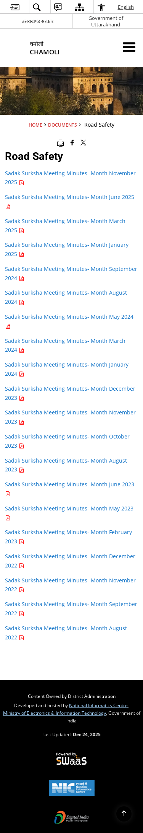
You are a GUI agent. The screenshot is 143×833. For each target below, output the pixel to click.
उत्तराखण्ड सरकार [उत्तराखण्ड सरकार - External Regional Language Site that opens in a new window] (37, 21)
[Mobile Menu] (129, 47)
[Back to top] (124, 814)
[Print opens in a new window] (60, 142)
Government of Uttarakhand (105, 21)
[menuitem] (14, 7)
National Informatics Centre (98, 705)
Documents (62, 125)
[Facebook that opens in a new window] (72, 142)
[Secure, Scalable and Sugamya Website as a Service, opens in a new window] (71, 759)
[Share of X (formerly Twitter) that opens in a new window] (83, 142)
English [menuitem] (126, 6)
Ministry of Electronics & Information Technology (54, 713)
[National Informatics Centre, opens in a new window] (71, 788)
